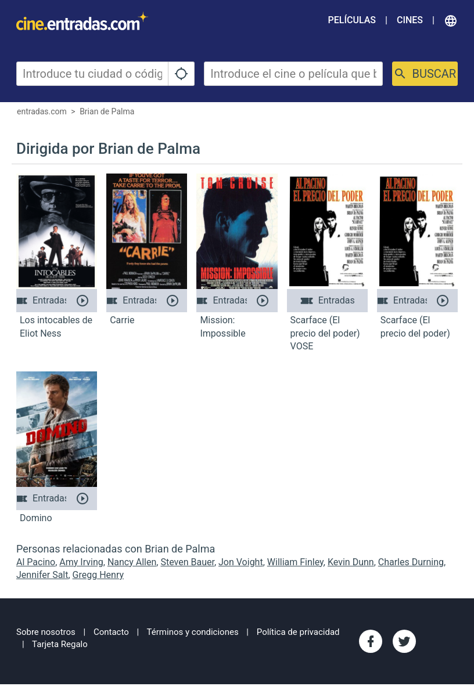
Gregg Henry (98, 574)
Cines (410, 20)
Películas (352, 20)
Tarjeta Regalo (60, 644)
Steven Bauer (187, 562)
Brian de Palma (107, 111)
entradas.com (42, 111)
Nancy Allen (131, 562)
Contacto (111, 632)
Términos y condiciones (193, 632)
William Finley (295, 562)
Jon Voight (240, 562)
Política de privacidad (298, 632)
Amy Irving (81, 562)
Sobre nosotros (46, 632)
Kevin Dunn (351, 562)
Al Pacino (35, 562)
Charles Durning (411, 562)
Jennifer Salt (42, 574)
